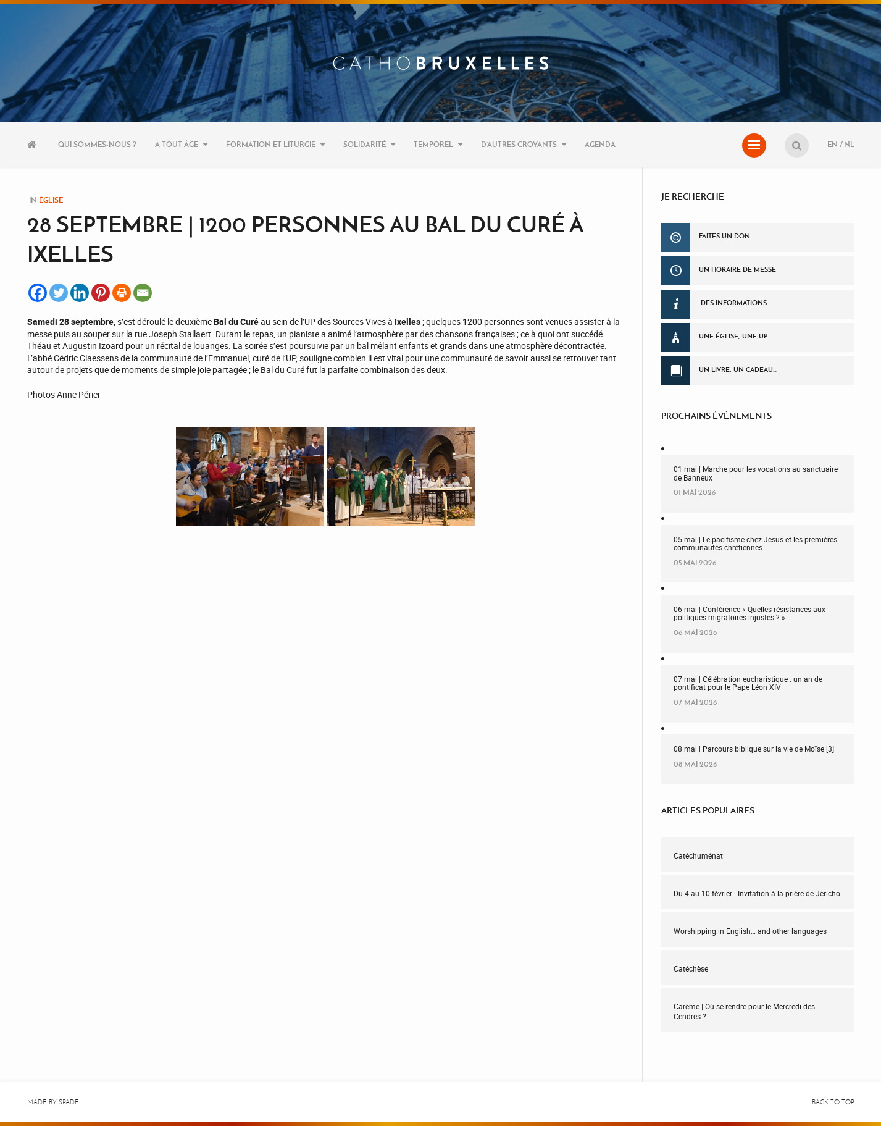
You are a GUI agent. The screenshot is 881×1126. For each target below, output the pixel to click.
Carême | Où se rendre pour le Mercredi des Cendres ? (744, 1011)
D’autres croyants (519, 144)
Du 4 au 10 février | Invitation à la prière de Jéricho (757, 893)
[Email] (142, 293)
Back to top (833, 1102)
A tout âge (176, 144)
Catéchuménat (698, 855)
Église (51, 199)
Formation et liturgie (270, 144)
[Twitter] (58, 293)
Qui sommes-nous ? (97, 144)
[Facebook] (37, 293)
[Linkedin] (79, 293)
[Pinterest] (100, 293)
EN (832, 144)
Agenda (600, 144)
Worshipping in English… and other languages (750, 931)
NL (849, 144)
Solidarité (364, 144)
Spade (69, 1102)
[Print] (121, 293)
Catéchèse (691, 968)
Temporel (433, 144)
